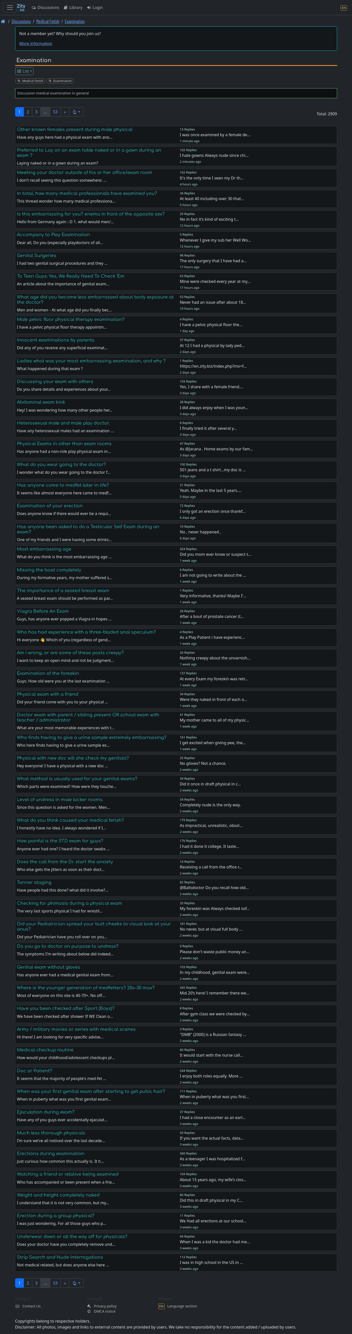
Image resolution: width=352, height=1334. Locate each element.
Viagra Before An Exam (43, 611)
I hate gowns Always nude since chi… (214, 155)
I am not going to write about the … (213, 575)
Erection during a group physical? (55, 1215)
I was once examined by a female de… (215, 134)
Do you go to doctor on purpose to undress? (67, 946)
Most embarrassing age (44, 549)
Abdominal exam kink (41, 402)
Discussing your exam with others (55, 381)
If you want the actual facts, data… (212, 1138)
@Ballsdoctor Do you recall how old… (214, 887)
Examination (75, 21)
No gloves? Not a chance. (203, 763)
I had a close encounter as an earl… (213, 1117)
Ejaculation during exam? (46, 1112)
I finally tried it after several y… (208, 428)
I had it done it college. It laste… (209, 846)
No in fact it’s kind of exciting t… (209, 219)
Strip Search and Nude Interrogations (60, 1257)
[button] (76, 112)
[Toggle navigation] (10, 7)
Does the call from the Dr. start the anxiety (65, 861)
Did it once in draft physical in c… (210, 784)
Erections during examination (50, 1153)
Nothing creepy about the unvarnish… (215, 658)
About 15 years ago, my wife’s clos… (213, 1179)
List (22, 71)
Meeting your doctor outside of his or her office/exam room (84, 172)
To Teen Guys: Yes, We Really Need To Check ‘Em (70, 276)
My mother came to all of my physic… (214, 720)
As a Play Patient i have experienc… (212, 637)
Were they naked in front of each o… (213, 699)
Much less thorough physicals (51, 1132)
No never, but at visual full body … (211, 929)
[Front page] (3, 21)
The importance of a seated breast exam (63, 590)
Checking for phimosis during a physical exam (69, 903)
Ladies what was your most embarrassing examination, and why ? (91, 360)
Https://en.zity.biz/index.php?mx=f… (213, 366)
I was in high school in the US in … (211, 1262)
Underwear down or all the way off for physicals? (72, 1236)
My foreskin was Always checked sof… (215, 908)
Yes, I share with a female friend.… (211, 386)
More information (35, 43)
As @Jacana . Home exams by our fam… (216, 449)
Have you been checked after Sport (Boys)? (66, 1008)
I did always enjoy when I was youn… (214, 407)
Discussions (45, 7)
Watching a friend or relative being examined (67, 1174)
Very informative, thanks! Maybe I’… (213, 596)
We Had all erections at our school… (213, 1221)
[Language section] (344, 7)
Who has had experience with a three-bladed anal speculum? (86, 632)
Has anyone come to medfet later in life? (63, 485)
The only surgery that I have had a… (213, 260)
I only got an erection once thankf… (213, 511)
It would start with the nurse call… (211, 1055)
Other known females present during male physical (74, 129)
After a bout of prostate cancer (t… (212, 616)
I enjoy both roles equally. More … (211, 1076)
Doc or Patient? (34, 1070)
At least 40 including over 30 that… (212, 198)
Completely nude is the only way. (210, 805)
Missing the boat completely (49, 569)
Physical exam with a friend (47, 694)
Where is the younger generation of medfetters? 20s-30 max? (86, 987)
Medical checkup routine (45, 1049)
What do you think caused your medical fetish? (70, 820)
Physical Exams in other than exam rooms (64, 443)
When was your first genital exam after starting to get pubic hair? (91, 1091)
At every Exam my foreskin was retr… (214, 679)
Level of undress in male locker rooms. (60, 799)
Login (94, 7)
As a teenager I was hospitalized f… (212, 1159)
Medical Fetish (47, 21)
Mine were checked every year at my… (215, 281)
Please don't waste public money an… (214, 951)
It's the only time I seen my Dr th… (212, 178)
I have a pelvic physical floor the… (211, 324)
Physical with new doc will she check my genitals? (73, 758)
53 (55, 112)
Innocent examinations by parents (55, 340)
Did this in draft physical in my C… (211, 1200)
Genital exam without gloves (48, 967)
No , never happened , (200, 532)
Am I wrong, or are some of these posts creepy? (70, 652)
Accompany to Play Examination (53, 234)
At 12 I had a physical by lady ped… (212, 345)
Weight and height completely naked (58, 1195)
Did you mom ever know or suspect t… (215, 554)
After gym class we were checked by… (215, 1014)
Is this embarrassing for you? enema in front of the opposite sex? (91, 214)
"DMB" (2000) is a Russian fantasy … (213, 1034)
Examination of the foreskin (48, 673)
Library (72, 7)
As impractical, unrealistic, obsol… (211, 825)
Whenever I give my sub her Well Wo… (215, 240)
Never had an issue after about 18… (213, 302)
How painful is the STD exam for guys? (60, 840)
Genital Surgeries (36, 255)
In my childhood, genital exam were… (215, 972)
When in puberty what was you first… (214, 1096)
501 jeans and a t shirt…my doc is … (213, 470)
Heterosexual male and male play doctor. (63, 423)
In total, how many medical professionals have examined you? (87, 193)
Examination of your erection (50, 505)
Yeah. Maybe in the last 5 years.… (210, 490)
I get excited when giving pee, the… (213, 742)
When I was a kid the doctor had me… (215, 1242)
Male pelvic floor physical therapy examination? (71, 319)
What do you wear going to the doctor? (61, 464)
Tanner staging (34, 882)
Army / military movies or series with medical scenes (76, 1029)
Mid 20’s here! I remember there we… (214, 993)
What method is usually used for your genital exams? (77, 778)
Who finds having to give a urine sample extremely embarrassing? (91, 737)
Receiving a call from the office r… (211, 867)
